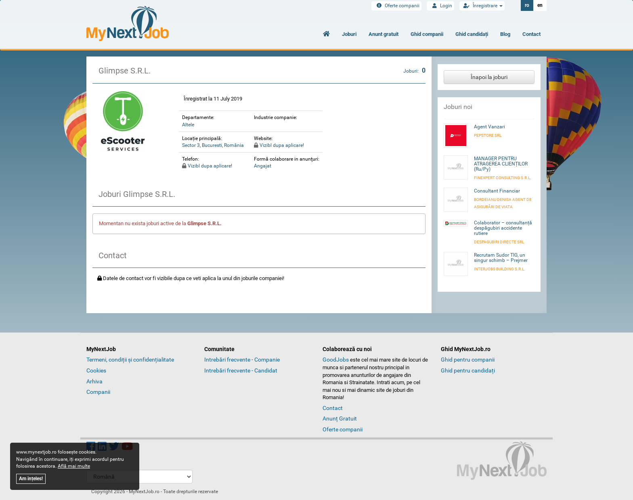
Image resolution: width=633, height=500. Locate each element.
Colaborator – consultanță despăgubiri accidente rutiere (503, 228)
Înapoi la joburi (489, 77)
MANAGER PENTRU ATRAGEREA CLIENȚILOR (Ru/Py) (501, 164)
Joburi (349, 34)
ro (527, 5)
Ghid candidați (471, 34)
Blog (505, 34)
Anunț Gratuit (340, 418)
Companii (98, 392)
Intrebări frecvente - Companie (242, 359)
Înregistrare (482, 5)
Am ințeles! (31, 478)
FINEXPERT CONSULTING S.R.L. (502, 178)
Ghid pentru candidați (468, 370)
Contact (531, 34)
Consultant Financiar (497, 191)
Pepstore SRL (487, 135)
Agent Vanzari (489, 127)
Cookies (96, 370)
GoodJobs (336, 359)
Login (440, 5)
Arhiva (94, 381)
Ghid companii (427, 34)
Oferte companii (396, 5)
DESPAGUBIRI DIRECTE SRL (499, 242)
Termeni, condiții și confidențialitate (130, 359)
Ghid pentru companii (468, 359)
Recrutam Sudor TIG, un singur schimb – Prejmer (501, 257)
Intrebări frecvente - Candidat (240, 370)
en (540, 5)
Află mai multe (74, 466)
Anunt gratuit (383, 34)
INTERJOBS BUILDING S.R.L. (499, 269)
